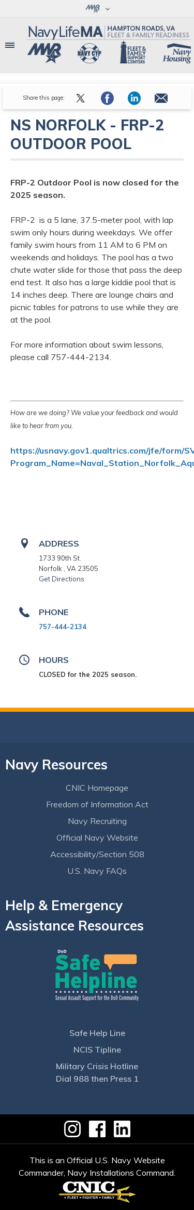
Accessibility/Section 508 (97, 854)
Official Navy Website (97, 837)
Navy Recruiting (97, 821)
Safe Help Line (97, 1033)
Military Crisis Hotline (97, 1066)
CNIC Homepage (97, 787)
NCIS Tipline (97, 1049)
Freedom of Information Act (97, 804)
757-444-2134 (62, 626)
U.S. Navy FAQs (97, 871)
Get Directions (61, 579)
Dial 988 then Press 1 (97, 1078)
